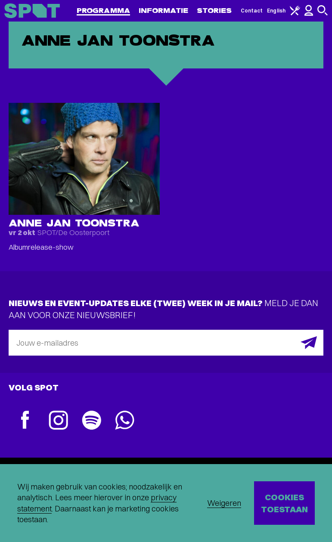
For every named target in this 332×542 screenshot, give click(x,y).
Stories (214, 10)
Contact (252, 10)
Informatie (163, 10)
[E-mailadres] (166, 343)
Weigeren (224, 503)
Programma (103, 10)
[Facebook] (25, 421)
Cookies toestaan (284, 503)
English (276, 10)
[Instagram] (58, 421)
